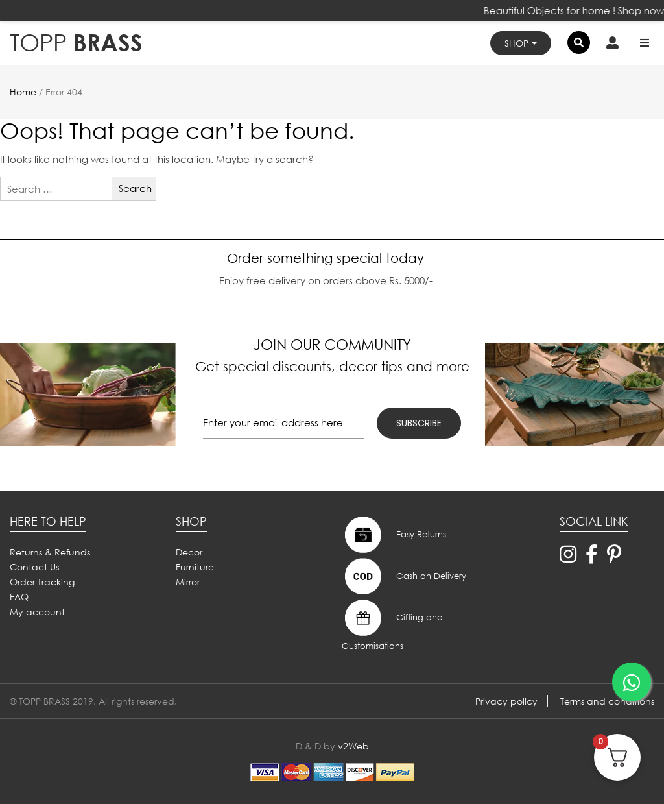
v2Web (353, 746)
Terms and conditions (607, 701)
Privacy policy (506, 701)
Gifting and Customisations (392, 624)
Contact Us (34, 567)
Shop (516, 43)
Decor (189, 552)
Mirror (188, 582)
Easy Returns (394, 534)
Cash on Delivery (404, 576)
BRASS (76, 42)
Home (23, 92)
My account (37, 611)
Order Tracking (42, 582)
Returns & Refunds (50, 552)
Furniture (195, 567)
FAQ (19, 597)
